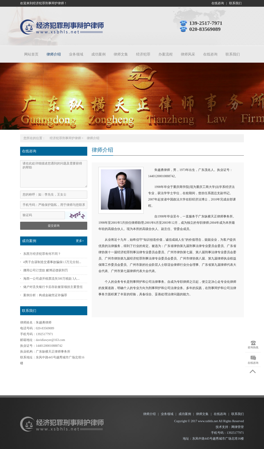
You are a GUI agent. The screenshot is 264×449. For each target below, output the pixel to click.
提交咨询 (54, 225)
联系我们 (235, 3)
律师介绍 (54, 54)
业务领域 (76, 54)
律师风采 (188, 54)
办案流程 (165, 54)
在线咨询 (217, 3)
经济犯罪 (143, 54)
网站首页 (31, 54)
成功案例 (98, 54)
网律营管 (237, 427)
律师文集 (121, 54)
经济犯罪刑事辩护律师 (65, 138)
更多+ (80, 241)
